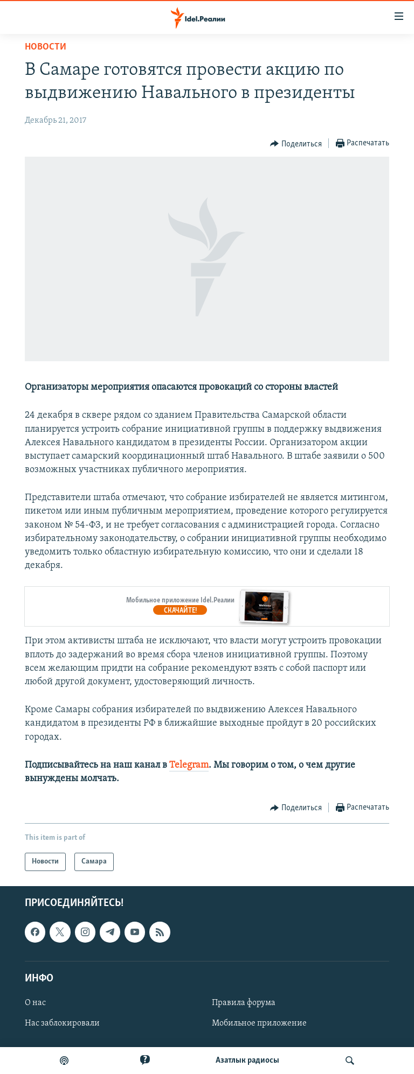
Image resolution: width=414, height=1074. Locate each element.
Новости (45, 47)
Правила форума (243, 1003)
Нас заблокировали (62, 1023)
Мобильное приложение (259, 1023)
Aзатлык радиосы (247, 1060)
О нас (35, 1003)
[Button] (296, 144)
